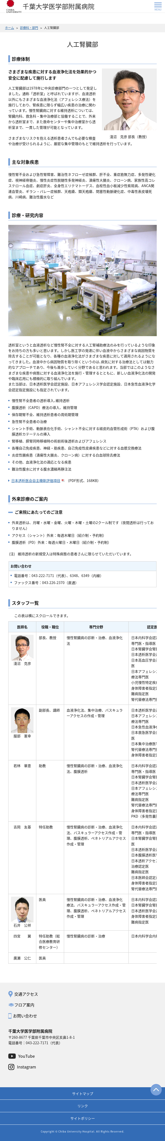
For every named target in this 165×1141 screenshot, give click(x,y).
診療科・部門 (29, 28)
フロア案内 (24, 1005)
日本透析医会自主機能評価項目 (38, 480)
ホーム (9, 28)
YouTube (26, 1056)
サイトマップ (82, 1093)
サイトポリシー (82, 1118)
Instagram (26, 1067)
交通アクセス (26, 994)
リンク (82, 1105)
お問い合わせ (25, 1016)
